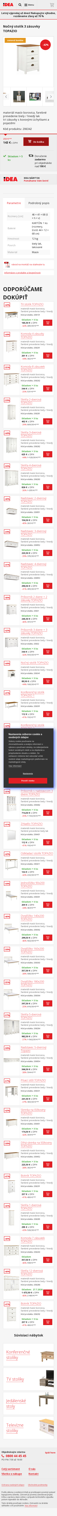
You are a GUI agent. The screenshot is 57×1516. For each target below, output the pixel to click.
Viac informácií (15, 766)
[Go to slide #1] (12, 97)
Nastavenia (28, 774)
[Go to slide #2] (28, 97)
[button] (20, 5)
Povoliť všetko (28, 781)
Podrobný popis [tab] (38, 203)
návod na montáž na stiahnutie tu (24, 264)
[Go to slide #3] (44, 97)
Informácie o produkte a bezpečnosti (22, 272)
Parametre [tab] (14, 203)
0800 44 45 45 (16, 1456)
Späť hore (50, 1452)
